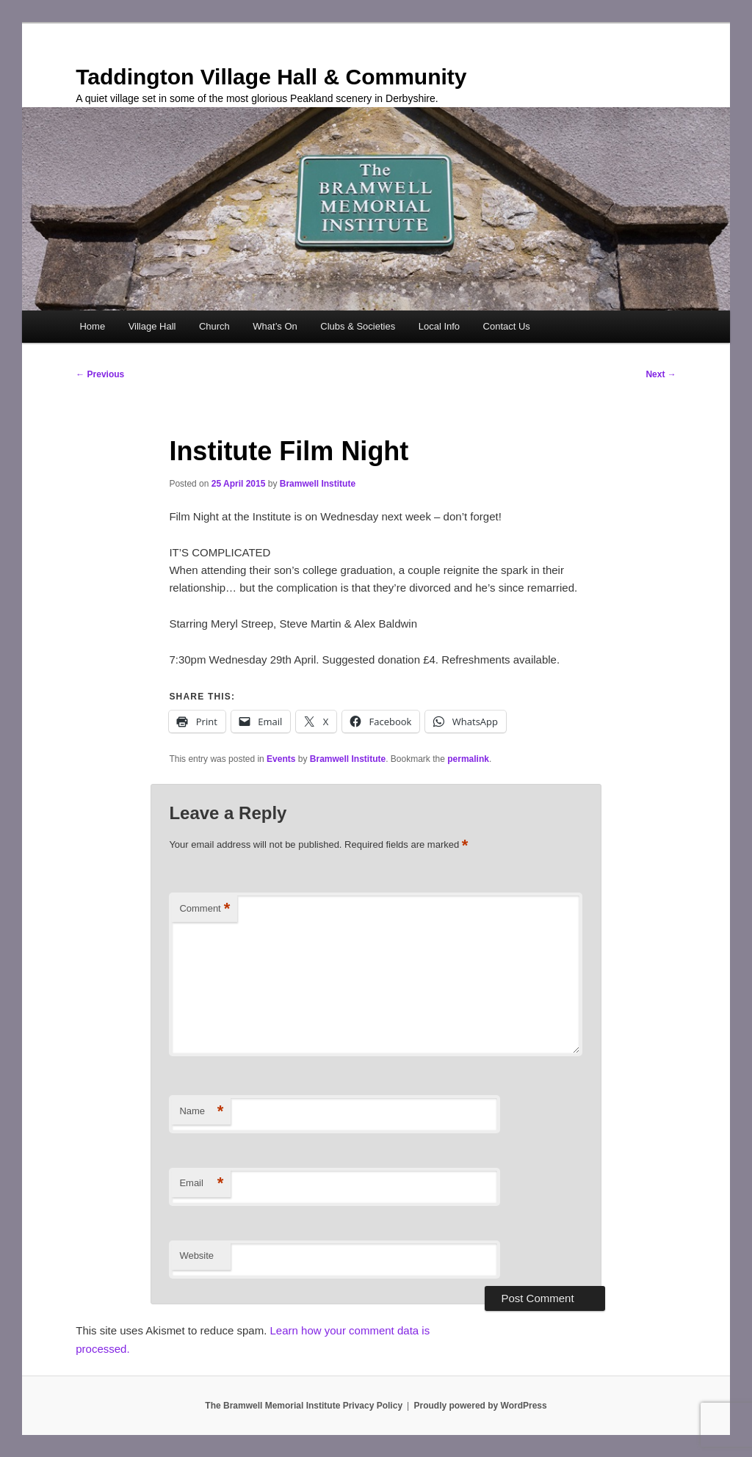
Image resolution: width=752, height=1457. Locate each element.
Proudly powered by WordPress (480, 1405)
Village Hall (152, 326)
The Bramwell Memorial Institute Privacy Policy (303, 1405)
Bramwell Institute (317, 484)
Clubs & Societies (357, 326)
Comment (204, 909)
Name (201, 1111)
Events (281, 759)
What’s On (275, 326)
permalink (468, 759)
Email (201, 1183)
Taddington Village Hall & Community (271, 77)
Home (92, 326)
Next (661, 374)
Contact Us (506, 326)
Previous (100, 374)
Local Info (439, 326)
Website (196, 1255)
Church (214, 326)
